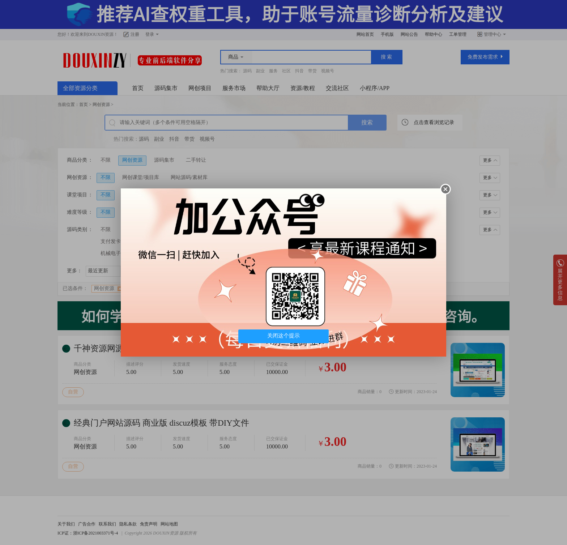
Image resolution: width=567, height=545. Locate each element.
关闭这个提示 (283, 336)
